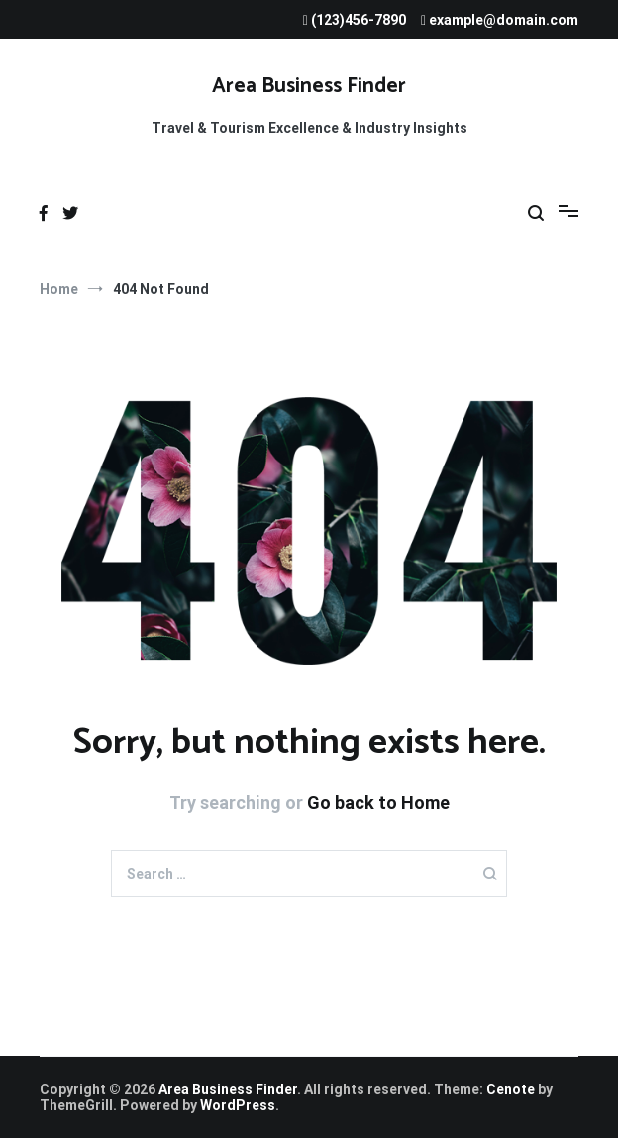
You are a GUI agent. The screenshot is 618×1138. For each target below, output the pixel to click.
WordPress (237, 1105)
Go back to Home (378, 802)
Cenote (510, 1089)
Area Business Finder (309, 86)
